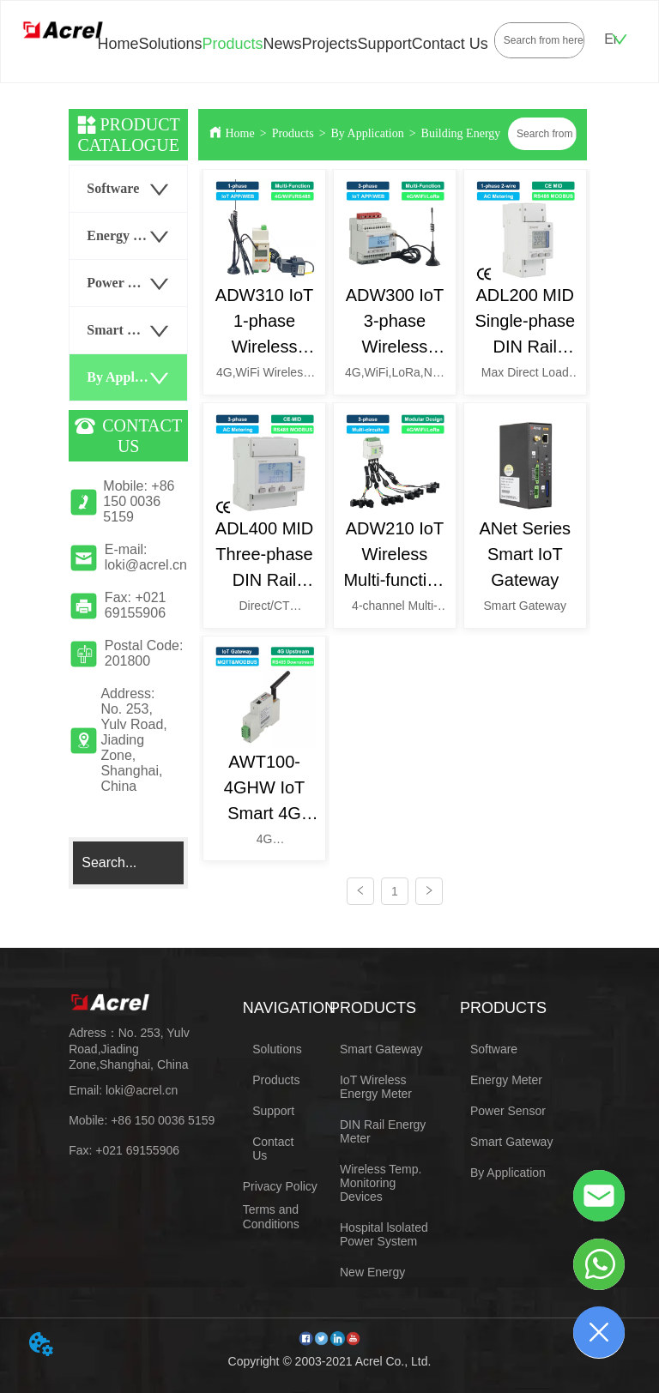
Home (117, 43)
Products (233, 43)
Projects (330, 43)
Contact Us (450, 43)
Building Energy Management (493, 133)
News (282, 43)
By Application (367, 133)
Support (385, 43)
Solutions (170, 43)
